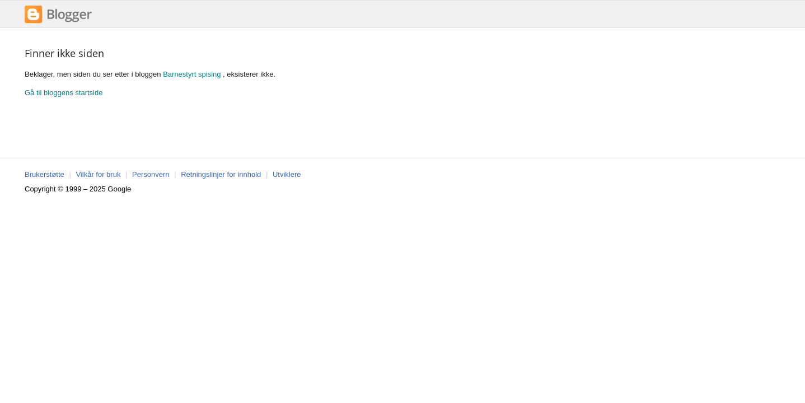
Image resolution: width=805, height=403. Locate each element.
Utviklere (287, 174)
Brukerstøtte (44, 174)
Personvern (150, 174)
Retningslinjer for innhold (221, 174)
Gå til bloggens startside (63, 92)
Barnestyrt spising (192, 74)
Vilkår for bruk (98, 174)
